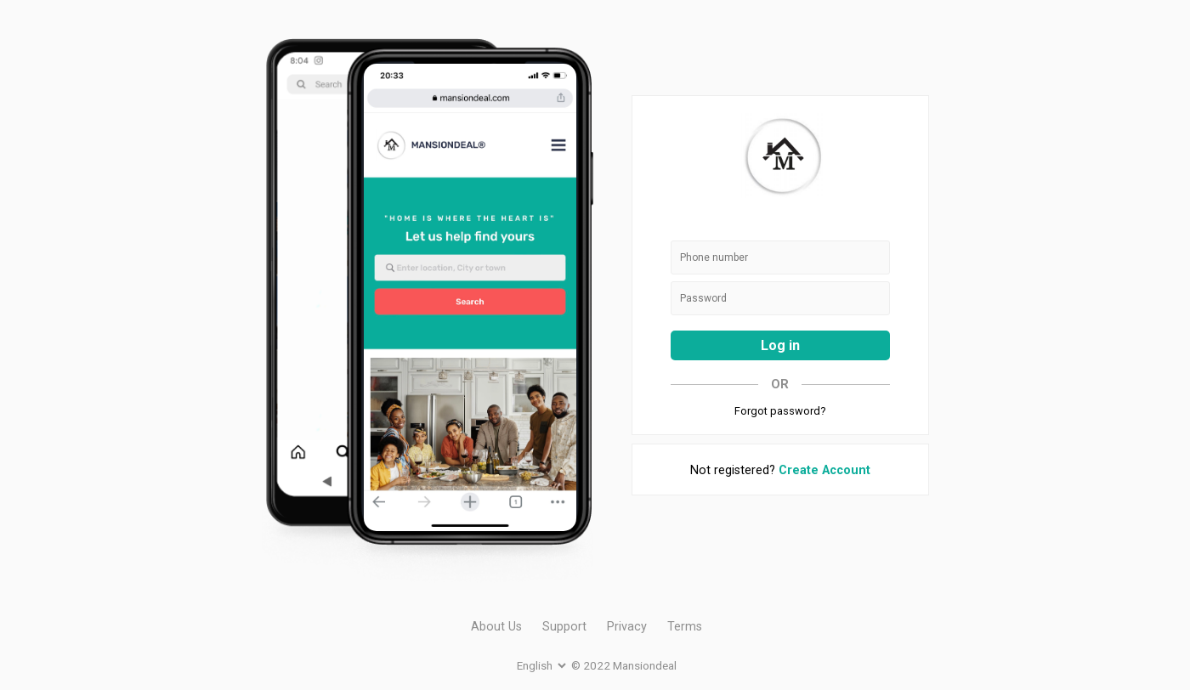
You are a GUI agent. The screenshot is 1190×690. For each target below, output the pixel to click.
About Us (496, 626)
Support (564, 626)
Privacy (627, 626)
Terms (684, 626)
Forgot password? (779, 410)
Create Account (824, 470)
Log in (780, 345)
